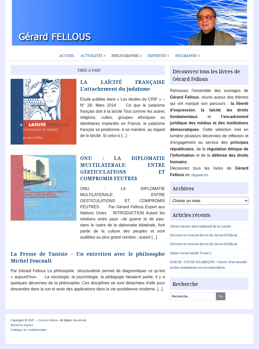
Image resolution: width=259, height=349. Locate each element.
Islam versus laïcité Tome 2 (190, 253)
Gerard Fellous (48, 320)
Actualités (93, 56)
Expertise (158, 56)
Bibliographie (127, 56)
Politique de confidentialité (29, 330)
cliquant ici (199, 175)
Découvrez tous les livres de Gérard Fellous (203, 235)
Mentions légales (22, 325)
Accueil (66, 56)
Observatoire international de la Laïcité (200, 226)
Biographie (187, 56)
